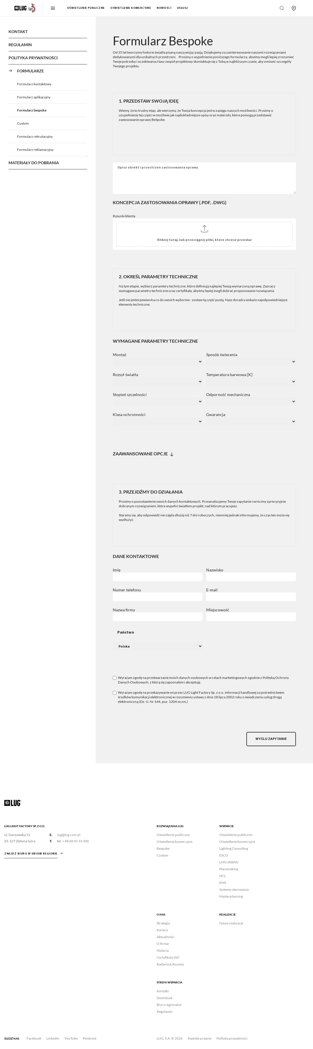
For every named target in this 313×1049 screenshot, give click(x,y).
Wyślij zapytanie (271, 739)
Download (164, 998)
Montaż (119, 354)
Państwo (125, 632)
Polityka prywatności (231, 1038)
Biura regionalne (169, 1005)
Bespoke (163, 848)
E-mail (212, 590)
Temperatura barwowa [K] (229, 374)
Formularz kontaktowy (34, 84)
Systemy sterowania (234, 889)
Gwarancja (215, 414)
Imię (116, 570)
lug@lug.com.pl (68, 835)
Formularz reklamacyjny (35, 149)
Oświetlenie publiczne (86, 8)
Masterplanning (231, 896)
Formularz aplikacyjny (33, 97)
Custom (23, 123)
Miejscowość (217, 610)
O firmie (163, 944)
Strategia (163, 923)
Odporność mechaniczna (228, 394)
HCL (222, 876)
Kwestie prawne (199, 1038)
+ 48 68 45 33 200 (75, 841)
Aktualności (165, 937)
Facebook (33, 1038)
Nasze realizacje (231, 923)
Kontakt (18, 31)
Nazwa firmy (124, 610)
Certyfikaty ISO (168, 957)
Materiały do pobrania (34, 162)
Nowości (164, 8)
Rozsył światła (125, 374)
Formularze (30, 70)
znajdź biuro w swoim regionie (31, 853)
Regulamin (20, 44)
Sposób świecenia (221, 354)
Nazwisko (214, 570)
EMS (222, 882)
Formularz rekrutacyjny (35, 136)
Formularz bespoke (31, 110)
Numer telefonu (127, 590)
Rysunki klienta (124, 216)
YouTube (71, 1038)
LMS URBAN (228, 862)
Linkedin (52, 1038)
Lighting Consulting (233, 848)
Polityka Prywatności (33, 57)
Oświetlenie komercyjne (130, 8)
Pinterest (89, 1038)
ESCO (223, 855)
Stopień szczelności (130, 394)
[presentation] (156, 721)
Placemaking (228, 869)
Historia (163, 950)
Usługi (182, 8)
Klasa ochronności (129, 414)
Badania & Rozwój (170, 964)
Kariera (162, 930)
